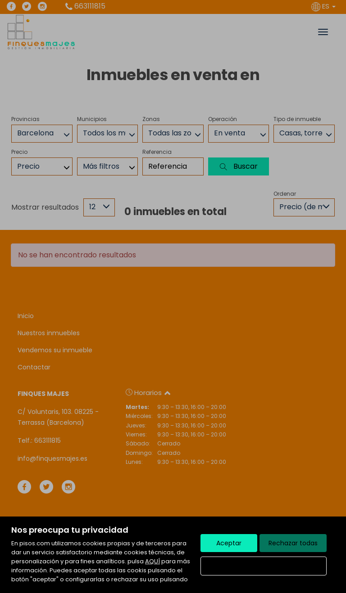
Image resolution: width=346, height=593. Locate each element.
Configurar (264, 566)
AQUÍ (152, 561)
